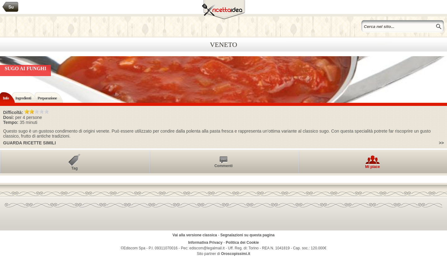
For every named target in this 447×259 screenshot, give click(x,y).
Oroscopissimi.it (235, 254)
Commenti (223, 166)
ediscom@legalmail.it (207, 248)
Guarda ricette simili (29, 142)
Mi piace (372, 167)
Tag (74, 168)
